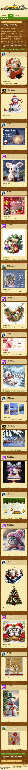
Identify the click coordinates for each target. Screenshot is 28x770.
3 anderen (18, 185)
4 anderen (18, 327)
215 (13, 49)
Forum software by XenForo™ (16, 767)
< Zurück (3, 49)
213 (10, 49)
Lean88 (13, 185)
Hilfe (26, 764)
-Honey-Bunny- (9, 185)
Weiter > (23, 49)
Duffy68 (8, 265)
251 (20, 49)
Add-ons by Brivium (4, 768)
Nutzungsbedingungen (17, 766)
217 (17, 49)
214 (11, 49)
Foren (10, 15)
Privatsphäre (25, 766)
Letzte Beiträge (4, 18)
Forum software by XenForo (5, 767)
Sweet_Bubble (5, 83)
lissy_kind (9, 52)
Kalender (17, 15)
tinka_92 (4, 185)
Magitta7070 (12, 83)
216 (15, 49)
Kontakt (23, 764)
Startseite (4, 15)
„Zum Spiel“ (15, 43)
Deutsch (2, 764)
